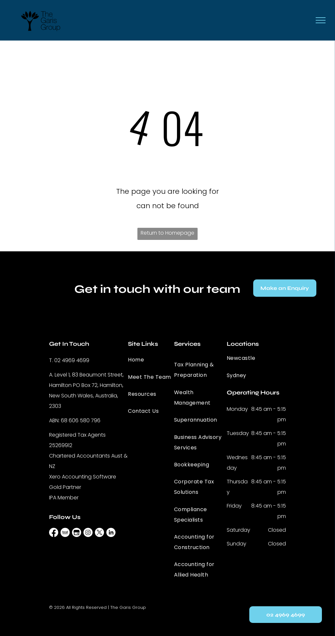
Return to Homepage (167, 233)
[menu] (320, 20)
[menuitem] (151, 359)
